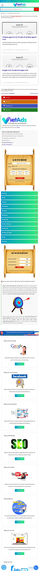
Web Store (5, 219)
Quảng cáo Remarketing (10, 404)
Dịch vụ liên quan (6, 224)
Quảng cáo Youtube (9, 467)
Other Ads (5, 228)
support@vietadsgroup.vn (8, 142)
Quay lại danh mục (8, 93)
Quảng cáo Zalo (8, 562)
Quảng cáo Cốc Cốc (9, 530)
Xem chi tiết (19, 363)
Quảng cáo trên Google (10, 341)
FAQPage (18, 127)
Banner (4, 202)
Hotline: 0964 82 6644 (6, 1)
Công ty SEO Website (9, 435)
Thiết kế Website (8, 499)
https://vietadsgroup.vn (7, 144)
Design (4, 193)
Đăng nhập (25, 49)
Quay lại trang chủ (34, 93)
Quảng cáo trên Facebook (10, 372)
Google (4, 210)
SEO (3, 197)
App (3, 237)
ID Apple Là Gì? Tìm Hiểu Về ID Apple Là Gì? (15, 70)
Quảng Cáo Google (7, 232)
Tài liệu (4, 241)
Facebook (5, 206)
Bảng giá (4, 215)
